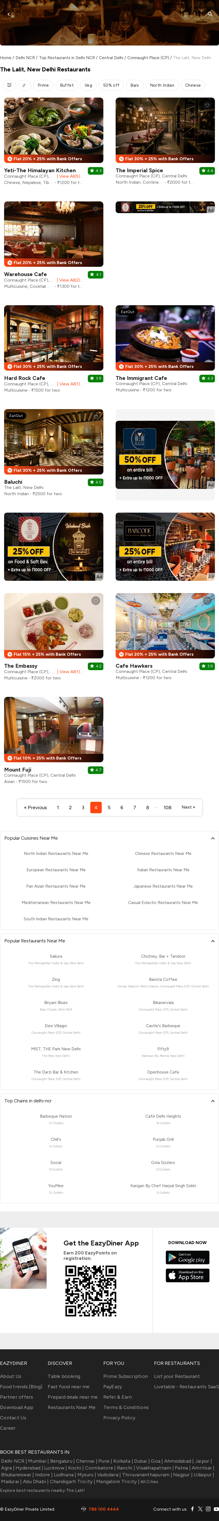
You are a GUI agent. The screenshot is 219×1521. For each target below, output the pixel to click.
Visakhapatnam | (154, 1468)
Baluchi (13, 482)
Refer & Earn (117, 1397)
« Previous (35, 808)
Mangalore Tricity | (117, 1481)
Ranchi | (125, 1468)
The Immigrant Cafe (141, 378)
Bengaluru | (62, 1461)
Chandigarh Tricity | (72, 1481)
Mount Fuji (17, 769)
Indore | (43, 1475)
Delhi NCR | (13, 1461)
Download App (16, 1407)
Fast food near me (68, 1387)
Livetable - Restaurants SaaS (186, 1387)
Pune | (104, 1461)
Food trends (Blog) (21, 1387)
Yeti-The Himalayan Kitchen (40, 170)
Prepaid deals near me (73, 1397)
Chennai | (86, 1461)
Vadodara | (108, 1475)
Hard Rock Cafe (24, 378)
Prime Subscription (125, 1376)
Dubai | (141, 1461)
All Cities (148, 1481)
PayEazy (112, 1387)
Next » (188, 807)
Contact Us (13, 1418)
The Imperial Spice (139, 170)
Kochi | (75, 1468)
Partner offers (16, 1397)
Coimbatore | (100, 1468)
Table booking (64, 1376)
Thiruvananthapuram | (146, 1475)
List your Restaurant (177, 1376)
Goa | (156, 1461)
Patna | (182, 1468)
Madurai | (11, 1481)
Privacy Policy (119, 1418)
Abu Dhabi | (35, 1481)
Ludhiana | (64, 1475)
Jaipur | (203, 1461)
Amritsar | (203, 1468)
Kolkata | (122, 1461)
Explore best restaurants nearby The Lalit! (42, 1490)
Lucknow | (55, 1468)
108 (168, 808)
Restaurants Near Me (71, 1407)
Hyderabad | (28, 1468)
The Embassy (21, 666)
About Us (10, 1376)
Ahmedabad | (178, 1461)
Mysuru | (86, 1475)
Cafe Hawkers (134, 666)
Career (8, 1428)
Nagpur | (182, 1475)
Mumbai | (38, 1461)
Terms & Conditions (126, 1407)
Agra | (7, 1468)
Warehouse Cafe (25, 274)
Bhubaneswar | (17, 1475)
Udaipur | (203, 1475)
